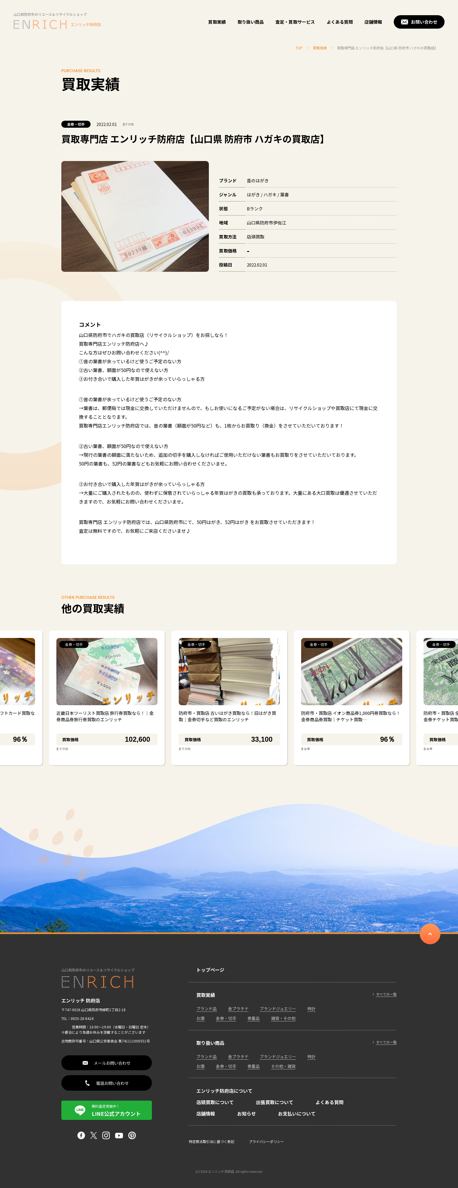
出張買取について (274, 1102)
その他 (128, 124)
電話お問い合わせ (112, 1083)
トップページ (210, 969)
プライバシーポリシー (266, 1141)
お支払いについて (296, 1113)
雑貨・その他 (283, 1018)
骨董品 (253, 1018)
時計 (312, 1008)
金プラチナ (238, 1008)
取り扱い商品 (250, 22)
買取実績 (217, 22)
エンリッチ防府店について (224, 1090)
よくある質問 (340, 22)
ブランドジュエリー (278, 1008)
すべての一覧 (386, 994)
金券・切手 (76, 124)
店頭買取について (215, 1102)
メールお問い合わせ (112, 1063)
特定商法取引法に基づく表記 (211, 1141)
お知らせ (246, 1113)
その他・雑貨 (283, 1066)
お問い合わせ (424, 22)
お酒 (200, 1018)
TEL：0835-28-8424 (77, 1018)
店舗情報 (373, 22)
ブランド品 (206, 1008)
